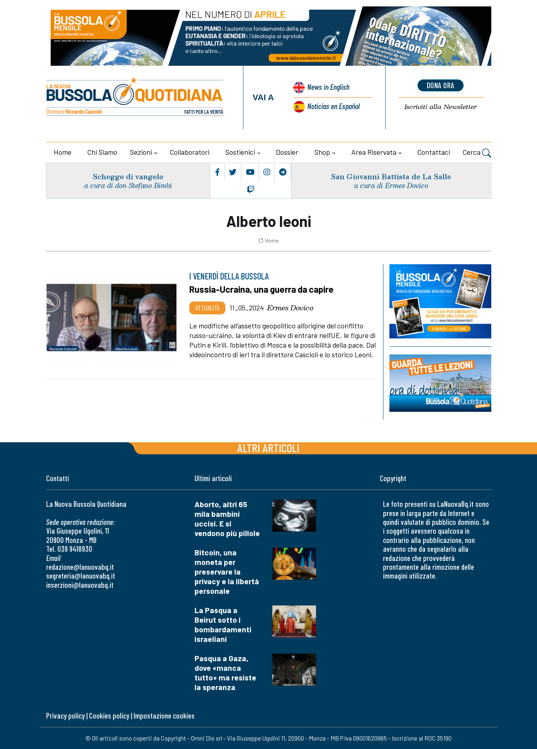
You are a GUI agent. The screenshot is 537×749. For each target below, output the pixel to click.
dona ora (440, 85)
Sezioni (141, 152)
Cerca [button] (477, 153)
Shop (322, 152)
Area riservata (373, 152)
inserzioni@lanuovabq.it (79, 584)
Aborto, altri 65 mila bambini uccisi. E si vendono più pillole (227, 519)
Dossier (287, 152)
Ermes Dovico (290, 307)
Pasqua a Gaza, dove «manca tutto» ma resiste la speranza (225, 673)
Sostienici (240, 152)
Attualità (207, 307)
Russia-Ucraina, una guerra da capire (262, 289)
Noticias (333, 106)
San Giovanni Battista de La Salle (390, 176)
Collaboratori (189, 152)
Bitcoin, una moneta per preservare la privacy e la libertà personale (227, 571)
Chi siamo (102, 152)
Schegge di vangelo (128, 176)
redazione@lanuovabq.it (80, 566)
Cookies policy (109, 715)
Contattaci (433, 152)
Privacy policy (65, 715)
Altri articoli (268, 448)
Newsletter (440, 107)
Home (62, 152)
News (327, 87)
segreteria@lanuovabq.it (80, 575)
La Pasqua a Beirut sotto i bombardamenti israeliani (223, 624)
